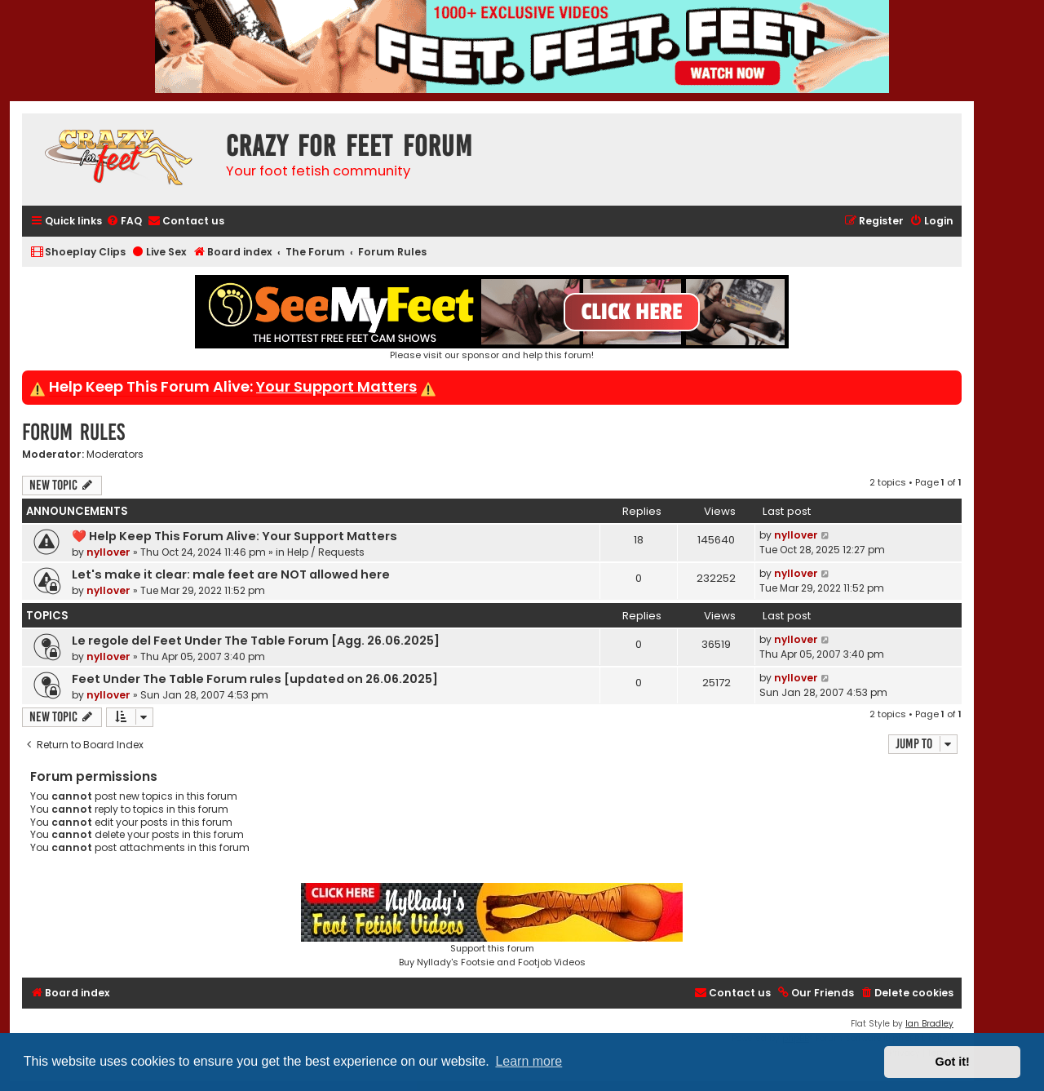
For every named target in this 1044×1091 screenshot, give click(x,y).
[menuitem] (124, 222)
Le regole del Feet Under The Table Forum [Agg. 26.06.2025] (256, 640)
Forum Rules (73, 432)
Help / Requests (326, 552)
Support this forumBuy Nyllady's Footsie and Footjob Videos (492, 926)
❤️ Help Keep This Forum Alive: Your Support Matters (234, 536)
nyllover (108, 552)
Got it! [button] (953, 1061)
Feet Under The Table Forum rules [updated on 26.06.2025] (255, 679)
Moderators (115, 454)
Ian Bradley (929, 1024)
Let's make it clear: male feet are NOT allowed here (231, 574)
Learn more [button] (528, 1061)
